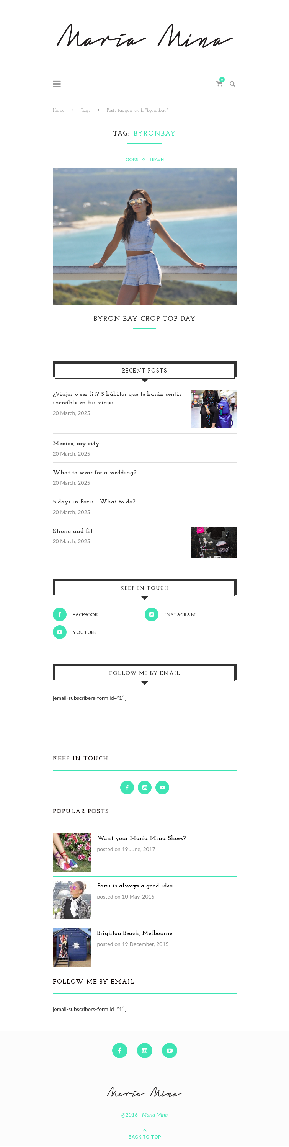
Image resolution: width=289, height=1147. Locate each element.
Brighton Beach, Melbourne (134, 934)
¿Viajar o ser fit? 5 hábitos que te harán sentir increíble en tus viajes (117, 399)
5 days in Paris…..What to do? (94, 503)
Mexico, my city (76, 444)
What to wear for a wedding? (95, 474)
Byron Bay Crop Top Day (144, 319)
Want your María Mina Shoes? (141, 839)
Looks (130, 159)
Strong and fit (73, 532)
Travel (157, 159)
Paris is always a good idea (135, 887)
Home (59, 110)
